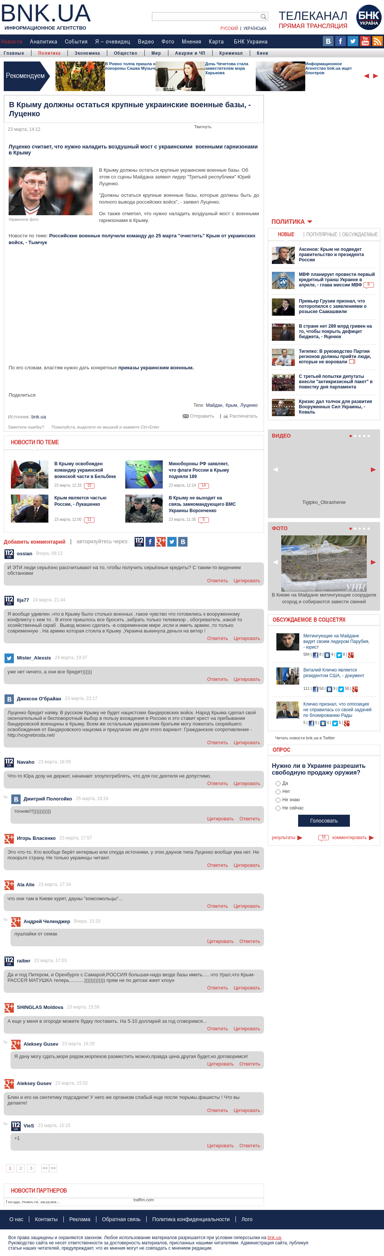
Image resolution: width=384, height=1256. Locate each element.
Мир (156, 53)
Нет (286, 791)
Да (285, 783)
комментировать (349, 837)
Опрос (281, 749)
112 (139, 542)
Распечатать (244, 416)
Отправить (202, 416)
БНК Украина (251, 41)
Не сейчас (293, 808)
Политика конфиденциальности (191, 1219)
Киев (262, 53)
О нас (16, 1219)
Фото (168, 41)
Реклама (79, 1219)
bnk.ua (274, 1237)
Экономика (87, 53)
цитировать (247, 580)
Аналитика (43, 41)
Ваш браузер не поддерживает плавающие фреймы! (324, 155)
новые (286, 234)
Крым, (232, 405)
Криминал (231, 53)
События (76, 41)
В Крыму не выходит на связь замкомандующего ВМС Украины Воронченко (202, 504)
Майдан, (215, 405)
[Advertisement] (134, 307)
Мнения (191, 41)
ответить (217, 580)
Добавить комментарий (34, 542)
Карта (216, 41)
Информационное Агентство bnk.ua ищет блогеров (328, 68)
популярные (322, 234)
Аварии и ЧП (190, 53)
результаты (283, 837)
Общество (126, 53)
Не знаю (291, 799)
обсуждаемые (360, 234)
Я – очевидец (112, 41)
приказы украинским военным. (156, 367)
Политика (49, 53)
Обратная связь (121, 1219)
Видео (146, 41)
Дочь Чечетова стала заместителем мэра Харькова (226, 68)
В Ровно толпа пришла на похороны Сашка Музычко (132, 65)
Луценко (249, 405)
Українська (255, 28)
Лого (247, 1219)
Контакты (46, 1219)
